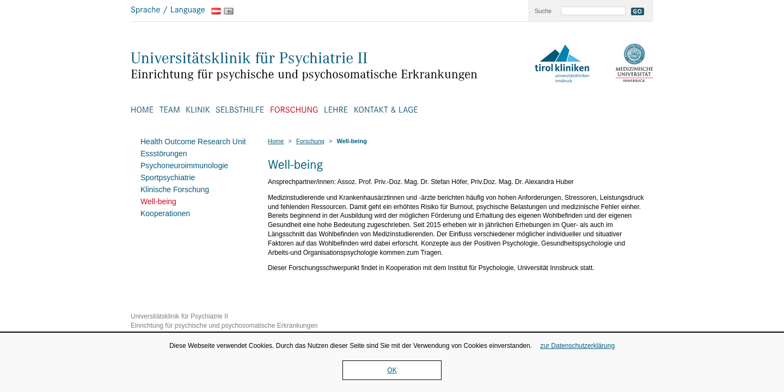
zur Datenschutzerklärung (577, 346)
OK (391, 370)
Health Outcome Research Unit (193, 141)
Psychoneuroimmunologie (184, 165)
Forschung (310, 141)
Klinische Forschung (174, 189)
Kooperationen (165, 213)
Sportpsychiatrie (167, 177)
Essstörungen (163, 153)
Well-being (158, 201)
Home (276, 141)
